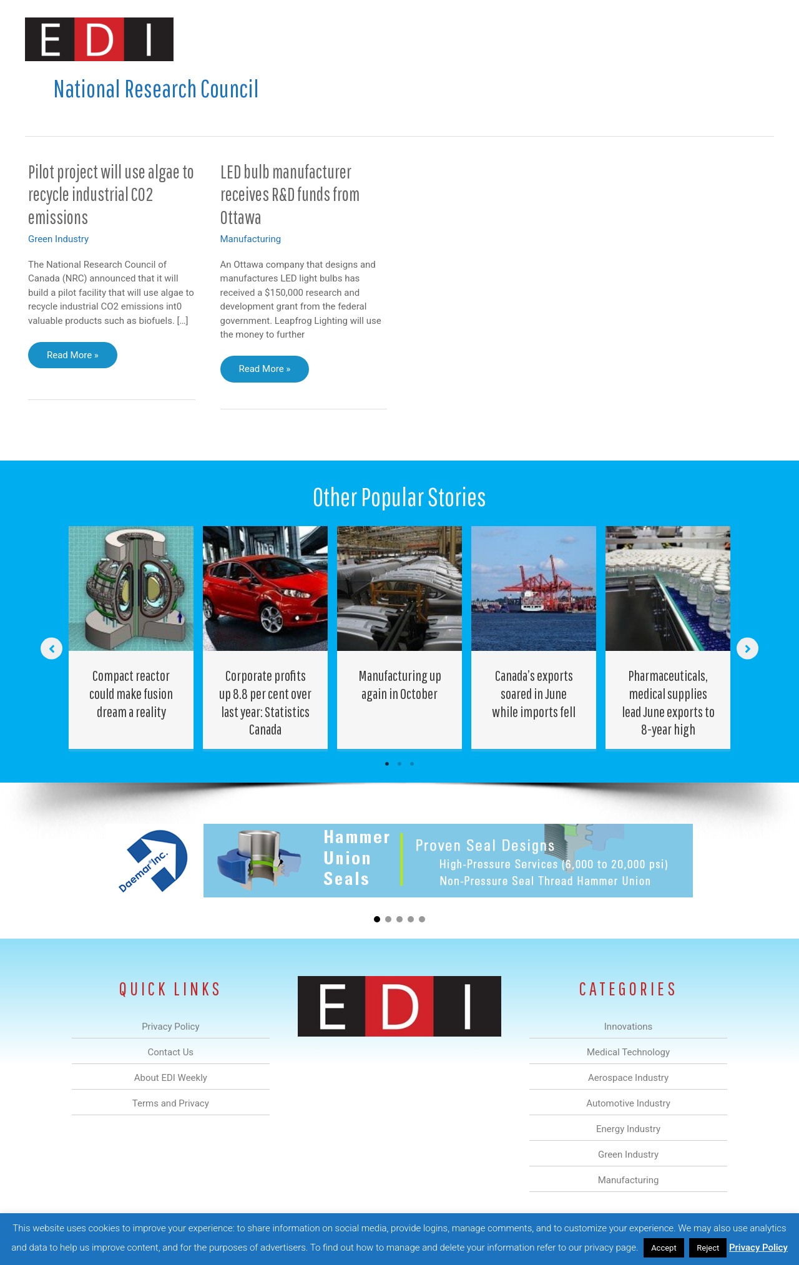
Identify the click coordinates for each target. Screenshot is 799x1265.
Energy (489, 39)
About (658, 39)
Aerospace (367, 39)
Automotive (431, 39)
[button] (754, 39)
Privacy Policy (758, 1247)
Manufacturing (597, 39)
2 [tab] (399, 764)
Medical (311, 39)
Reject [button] (708, 1248)
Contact (708, 39)
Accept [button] (664, 1248)
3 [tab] (412, 764)
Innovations (253, 39)
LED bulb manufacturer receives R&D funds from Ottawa (290, 194)
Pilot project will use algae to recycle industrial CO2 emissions (111, 194)
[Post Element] (131, 637)
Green (536, 39)
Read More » (72, 358)
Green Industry (58, 239)
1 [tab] (387, 764)
